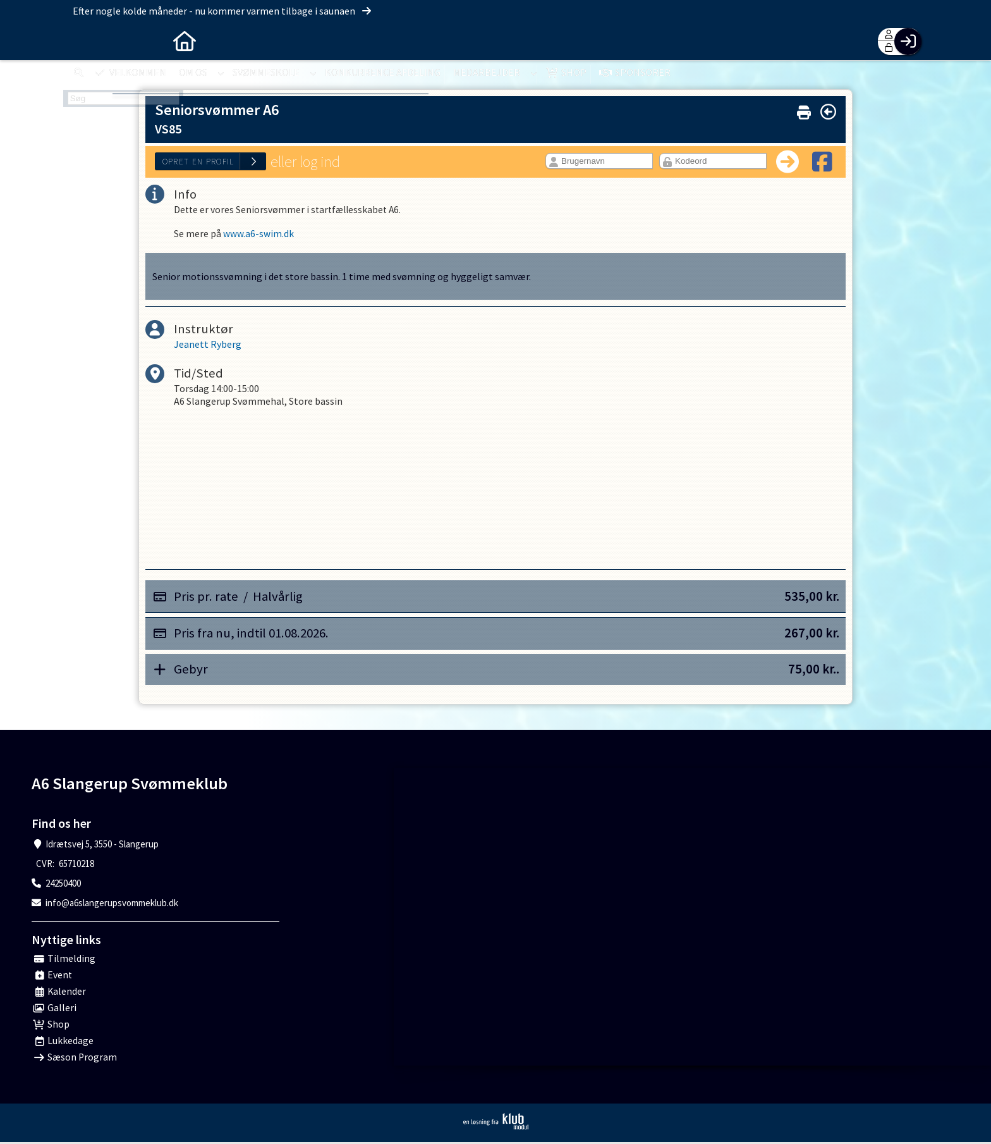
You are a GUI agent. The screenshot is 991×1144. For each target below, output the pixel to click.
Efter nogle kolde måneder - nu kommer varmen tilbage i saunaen (223, 10)
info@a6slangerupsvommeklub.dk (112, 905)
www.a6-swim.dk (258, 235)
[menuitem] (82, 41)
